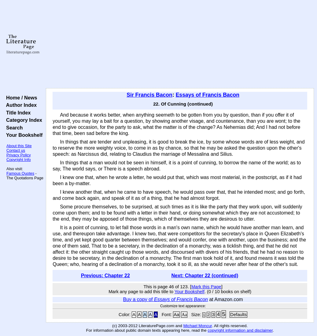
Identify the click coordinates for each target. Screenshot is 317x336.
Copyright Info (18, 159)
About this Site (19, 146)
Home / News (20, 97)
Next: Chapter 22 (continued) (204, 275)
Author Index (20, 105)
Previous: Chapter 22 (105, 275)
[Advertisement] (180, 44)
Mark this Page (206, 286)
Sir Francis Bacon (149, 95)
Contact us (15, 150)
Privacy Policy (18, 155)
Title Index (17, 112)
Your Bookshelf (22, 135)
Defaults (238, 314)
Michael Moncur (197, 325)
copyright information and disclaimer (240, 330)
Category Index (22, 120)
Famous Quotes (20, 173)
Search (13, 127)
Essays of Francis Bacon (207, 95)
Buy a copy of (165, 299)
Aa (176, 314)
